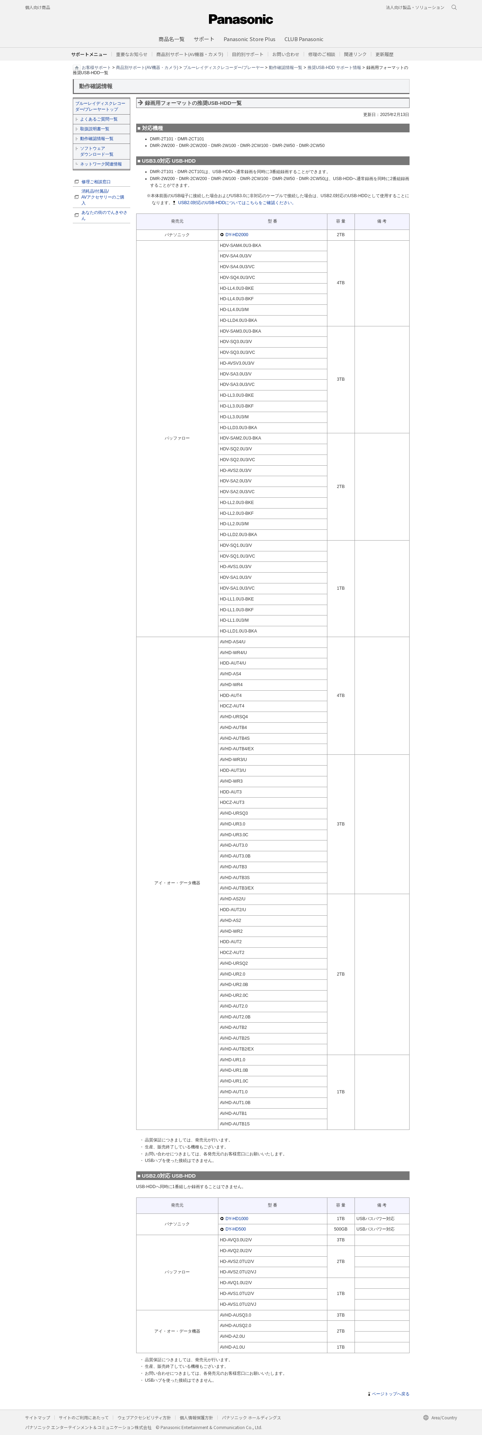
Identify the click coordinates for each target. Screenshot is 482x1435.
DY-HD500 (236, 1229)
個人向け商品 (37, 7)
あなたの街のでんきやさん (104, 215)
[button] (248, 54)
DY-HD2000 (237, 234)
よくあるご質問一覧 (99, 119)
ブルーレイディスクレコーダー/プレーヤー (223, 67)
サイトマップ (37, 1417)
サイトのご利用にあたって (84, 1417)
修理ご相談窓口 (96, 181)
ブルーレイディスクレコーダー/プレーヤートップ (100, 106)
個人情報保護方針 (196, 1417)
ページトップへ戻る (391, 1393)
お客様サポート (96, 67)
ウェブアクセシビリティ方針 (144, 1417)
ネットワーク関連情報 (101, 164)
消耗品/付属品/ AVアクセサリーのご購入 (103, 197)
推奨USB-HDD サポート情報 (334, 67)
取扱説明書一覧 (94, 128)
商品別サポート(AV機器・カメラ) (147, 67)
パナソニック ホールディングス (251, 1417)
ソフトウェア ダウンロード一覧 (97, 151)
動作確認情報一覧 (285, 67)
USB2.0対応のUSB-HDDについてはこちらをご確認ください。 (237, 202)
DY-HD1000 (237, 1218)
